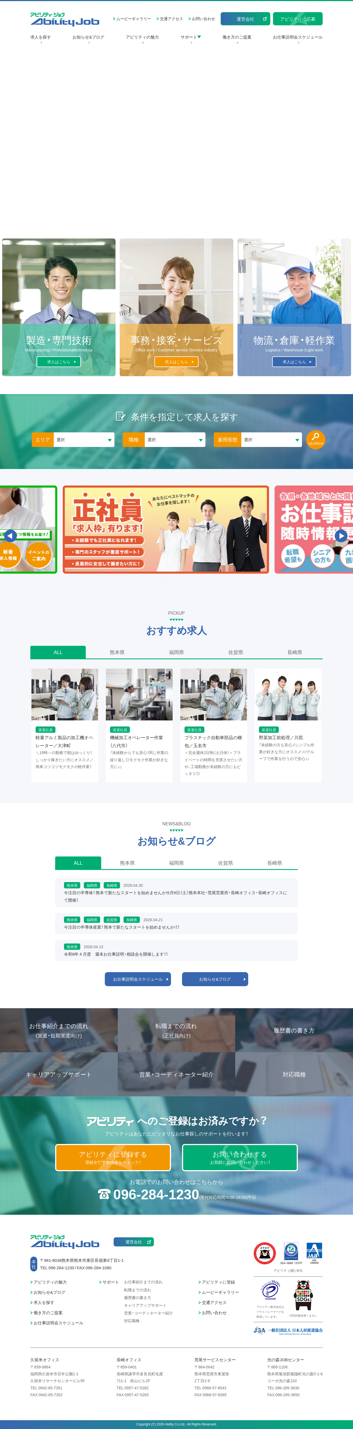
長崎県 (294, 652)
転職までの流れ (176, 1030)
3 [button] (176, 578)
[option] (176, 530)
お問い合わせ (203, 18)
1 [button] (154, 578)
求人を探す (40, 37)
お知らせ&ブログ (88, 37)
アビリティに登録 (218, 1282)
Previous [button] (10, 536)
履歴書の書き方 (294, 1030)
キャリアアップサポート (59, 1074)
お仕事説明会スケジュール (298, 37)
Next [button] (341, 536)
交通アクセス (171, 18)
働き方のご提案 (237, 37)
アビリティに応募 (297, 18)
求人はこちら (58, 361)
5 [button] (198, 578)
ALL (58, 652)
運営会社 (245, 18)
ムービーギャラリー (133, 18)
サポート (189, 37)
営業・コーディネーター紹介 (176, 1074)
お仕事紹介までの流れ (59, 1030)
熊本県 (117, 652)
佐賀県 (235, 652)
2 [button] (165, 578)
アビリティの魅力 (142, 37)
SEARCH (315, 443)
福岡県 (176, 652)
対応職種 (294, 1074)
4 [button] (187, 578)
